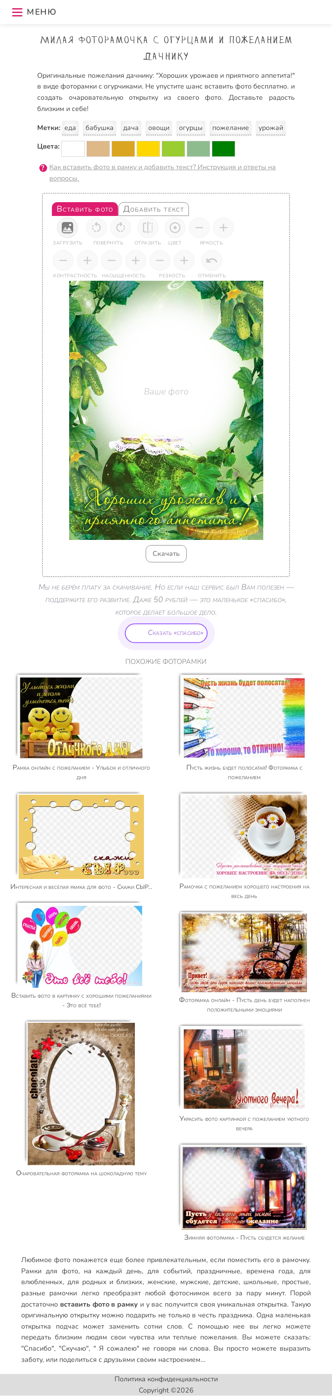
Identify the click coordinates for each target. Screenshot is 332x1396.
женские (161, 1282)
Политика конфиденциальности (166, 1379)
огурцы (191, 128)
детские (226, 1282)
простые (295, 1282)
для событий (169, 1271)
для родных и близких (105, 1282)
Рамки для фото (49, 1271)
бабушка (100, 128)
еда (70, 128)
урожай (271, 128)
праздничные (218, 1271)
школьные (260, 1282)
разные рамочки (49, 1293)
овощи (158, 128)
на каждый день (112, 1271)
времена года (270, 1271)
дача (131, 128)
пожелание (230, 128)
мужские (194, 1282)
